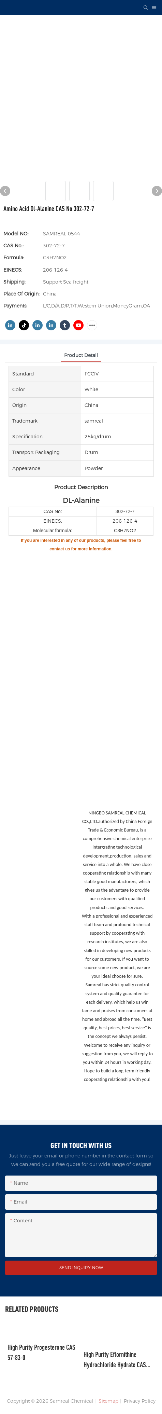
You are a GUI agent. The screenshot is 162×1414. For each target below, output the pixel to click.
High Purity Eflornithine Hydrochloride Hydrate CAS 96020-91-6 (115, 1360)
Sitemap (107, 1401)
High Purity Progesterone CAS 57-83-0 (41, 1352)
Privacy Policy (140, 1401)
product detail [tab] (81, 355)
